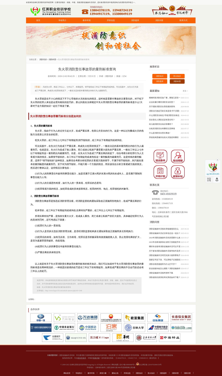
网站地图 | (115, 365)
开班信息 (111, 20)
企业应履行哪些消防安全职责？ (162, 102)
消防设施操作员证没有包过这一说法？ (164, 233)
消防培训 (43, 59)
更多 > (185, 91)
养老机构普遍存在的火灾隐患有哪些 (164, 137)
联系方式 (183, 20)
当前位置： (33, 59)
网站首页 (67, 373)
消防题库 (135, 20)
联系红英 (154, 185)
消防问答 (159, 20)
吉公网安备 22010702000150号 (149, 365)
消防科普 (52, 59)
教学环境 (87, 20)
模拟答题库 (82, 358)
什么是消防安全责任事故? (159, 133)
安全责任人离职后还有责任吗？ (162, 120)
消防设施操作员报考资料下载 (161, 273)
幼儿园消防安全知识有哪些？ (161, 124)
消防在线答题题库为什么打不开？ (163, 264)
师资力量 (103, 373)
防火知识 (177, 76)
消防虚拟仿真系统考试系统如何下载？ (164, 277)
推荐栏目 (154, 66)
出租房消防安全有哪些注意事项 (162, 128)
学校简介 (62, 20)
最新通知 (154, 91)
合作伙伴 (35, 309)
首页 (38, 20)
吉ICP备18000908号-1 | (127, 365)
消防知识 (159, 76)
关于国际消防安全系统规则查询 (162, 106)
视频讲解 (96, 358)
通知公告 (115, 373)
